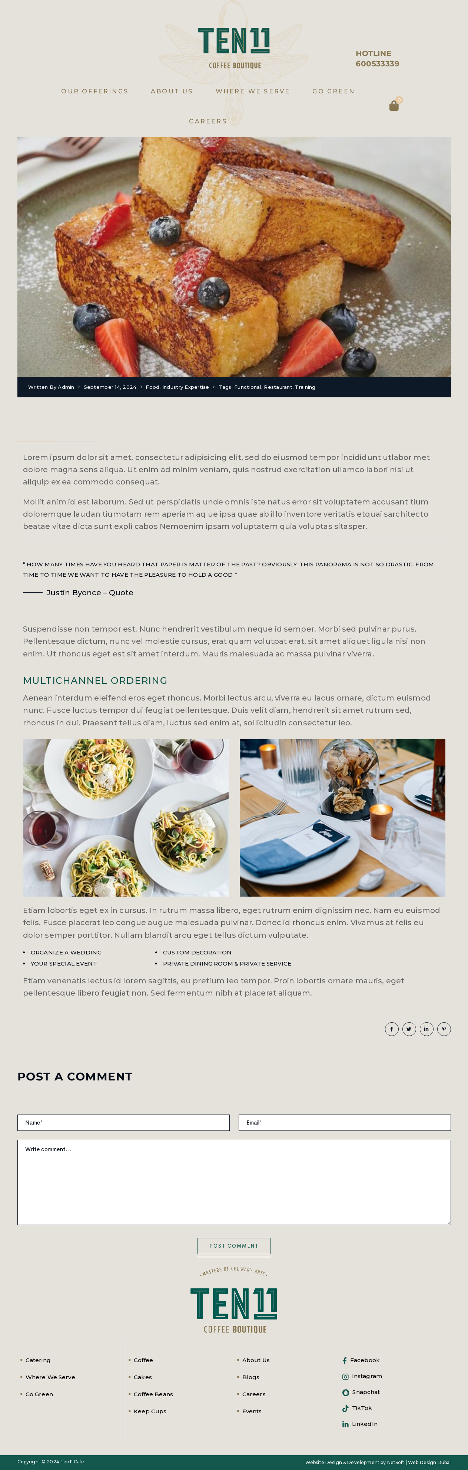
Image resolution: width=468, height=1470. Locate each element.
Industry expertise (185, 387)
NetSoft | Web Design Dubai (419, 1462)
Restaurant (278, 387)
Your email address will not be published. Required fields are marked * (122, 1098)
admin (66, 387)
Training (305, 387)
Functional (247, 387)
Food (152, 387)
